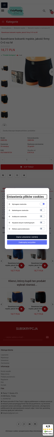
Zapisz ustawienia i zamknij (27, 237)
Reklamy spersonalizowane (20, 229)
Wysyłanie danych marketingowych (23, 222)
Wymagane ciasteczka (19, 204)
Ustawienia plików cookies (25, 197)
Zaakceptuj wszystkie (27, 242)
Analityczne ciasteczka (19, 216)
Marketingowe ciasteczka (20, 210)
